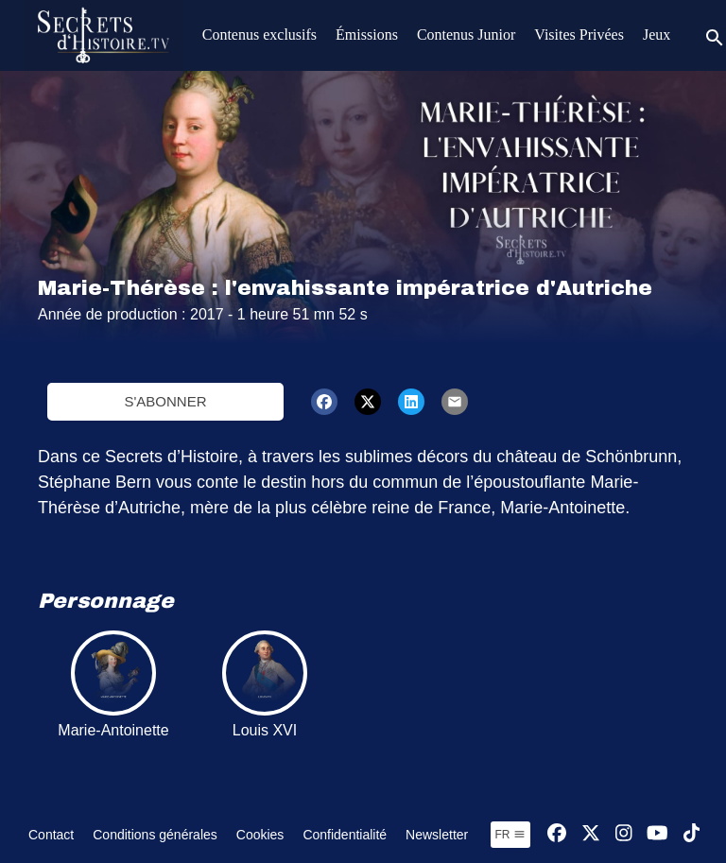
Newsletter (437, 834)
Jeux (656, 34)
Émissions (367, 34)
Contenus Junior (466, 34)
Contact (51, 834)
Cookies (260, 834)
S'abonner (165, 401)
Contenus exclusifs (259, 34)
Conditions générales (155, 834)
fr (510, 834)
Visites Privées (579, 34)
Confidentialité (344, 834)
